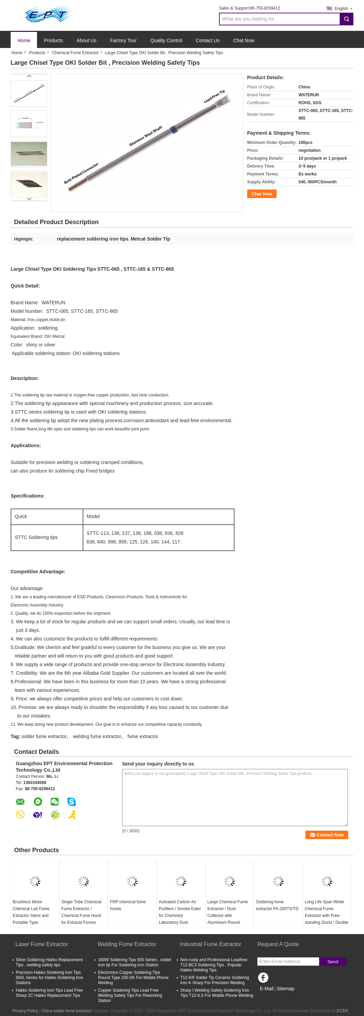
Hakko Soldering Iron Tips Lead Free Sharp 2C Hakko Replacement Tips (49, 993)
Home (23, 40)
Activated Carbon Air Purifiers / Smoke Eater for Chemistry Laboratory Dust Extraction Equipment (180, 915)
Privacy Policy (25, 1010)
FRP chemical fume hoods (128, 905)
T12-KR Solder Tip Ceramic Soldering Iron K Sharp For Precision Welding (214, 980)
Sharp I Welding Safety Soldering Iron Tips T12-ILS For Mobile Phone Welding (216, 993)
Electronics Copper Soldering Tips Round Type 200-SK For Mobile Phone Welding (133, 977)
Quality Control (166, 40)
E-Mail (267, 988)
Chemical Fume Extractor (75, 52)
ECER (342, 1010)
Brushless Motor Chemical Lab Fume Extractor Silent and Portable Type (31, 912)
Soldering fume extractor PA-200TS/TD (277, 905)
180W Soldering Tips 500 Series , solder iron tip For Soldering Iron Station (134, 962)
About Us (87, 40)
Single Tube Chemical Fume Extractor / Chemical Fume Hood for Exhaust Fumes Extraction (81, 915)
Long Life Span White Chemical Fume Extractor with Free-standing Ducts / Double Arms (326, 915)
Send (332, 961)
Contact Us (207, 40)
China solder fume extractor (66, 1010)
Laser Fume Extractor (41, 944)
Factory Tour (123, 40)
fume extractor (143, 736)
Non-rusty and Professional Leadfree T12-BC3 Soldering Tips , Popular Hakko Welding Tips (213, 964)
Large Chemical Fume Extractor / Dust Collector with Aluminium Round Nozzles (227, 915)
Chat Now (243, 40)
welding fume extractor (97, 736)
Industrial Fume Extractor (210, 944)
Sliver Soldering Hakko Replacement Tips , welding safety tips (49, 962)
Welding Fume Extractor (127, 944)
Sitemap (285, 988)
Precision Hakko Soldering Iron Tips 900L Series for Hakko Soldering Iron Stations (49, 977)
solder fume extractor (44, 736)
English (344, 8)
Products (53, 40)
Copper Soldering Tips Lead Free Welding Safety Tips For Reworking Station (130, 995)
